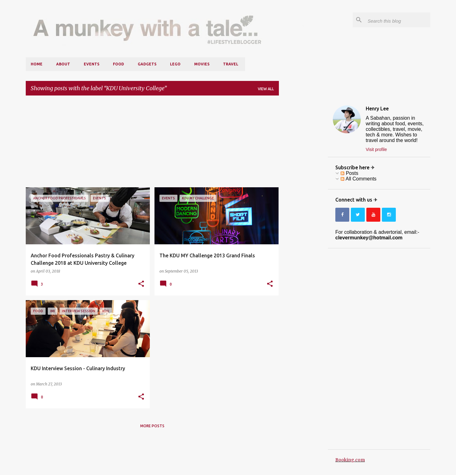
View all (266, 89)
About (63, 64)
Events (91, 64)
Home (36, 64)
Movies (201, 64)
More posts (152, 426)
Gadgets (147, 64)
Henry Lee (377, 108)
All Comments (358, 178)
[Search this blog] (397, 19)
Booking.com (350, 460)
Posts (349, 173)
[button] (141, 284)
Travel (230, 64)
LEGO (175, 64)
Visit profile (376, 149)
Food (118, 64)
